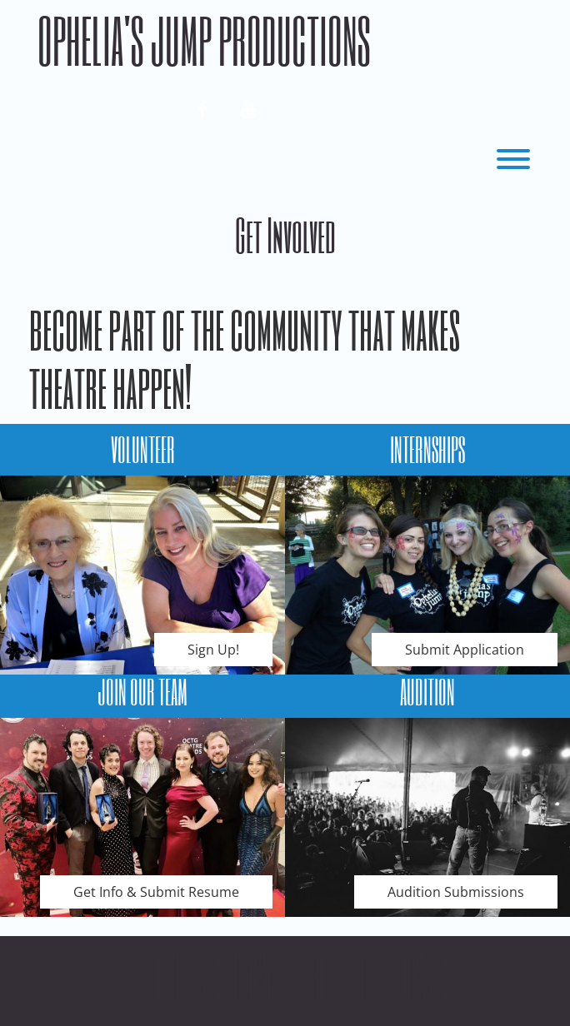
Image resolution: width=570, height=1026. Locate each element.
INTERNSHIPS (427, 449)
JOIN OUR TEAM (143, 691)
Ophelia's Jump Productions (204, 40)
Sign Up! (213, 649)
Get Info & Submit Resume (156, 892)
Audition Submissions (456, 892)
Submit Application (464, 649)
